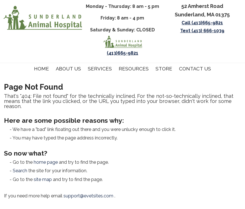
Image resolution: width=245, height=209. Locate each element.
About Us (68, 69)
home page (46, 162)
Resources (134, 69)
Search (20, 170)
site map (43, 179)
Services (100, 69)
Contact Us (195, 69)
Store (163, 69)
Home (41, 69)
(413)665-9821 (122, 53)
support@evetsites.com (88, 196)
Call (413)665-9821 (202, 22)
